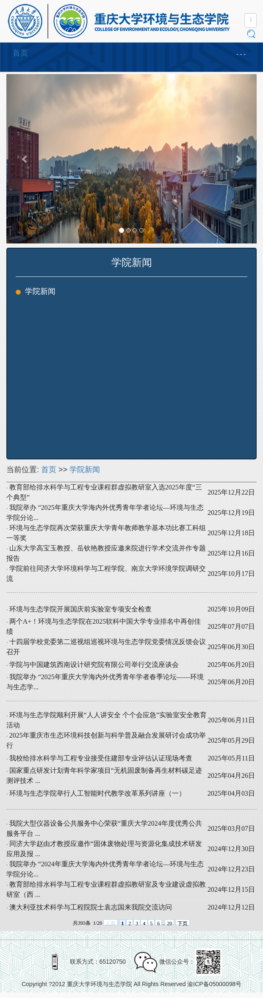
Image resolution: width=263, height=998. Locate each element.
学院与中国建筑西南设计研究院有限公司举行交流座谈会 (94, 664)
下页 (182, 923)
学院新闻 (84, 469)
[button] (25, 158)
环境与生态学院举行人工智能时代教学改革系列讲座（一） (97, 793)
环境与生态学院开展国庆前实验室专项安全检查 (80, 609)
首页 (20, 53)
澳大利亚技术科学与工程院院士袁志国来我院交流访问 (90, 907)
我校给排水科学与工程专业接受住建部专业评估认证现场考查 (100, 758)
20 (169, 923)
